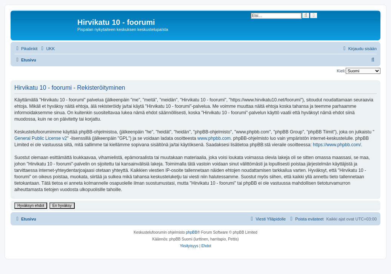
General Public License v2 (40, 138)
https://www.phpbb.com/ (337, 144)
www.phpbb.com (214, 138)
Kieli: (341, 71)
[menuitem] (47, 48)
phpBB (191, 232)
